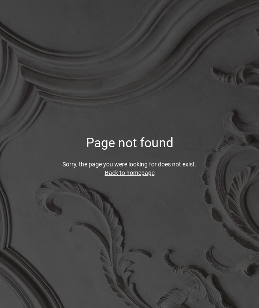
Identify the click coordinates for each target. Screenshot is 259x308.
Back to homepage (130, 172)
